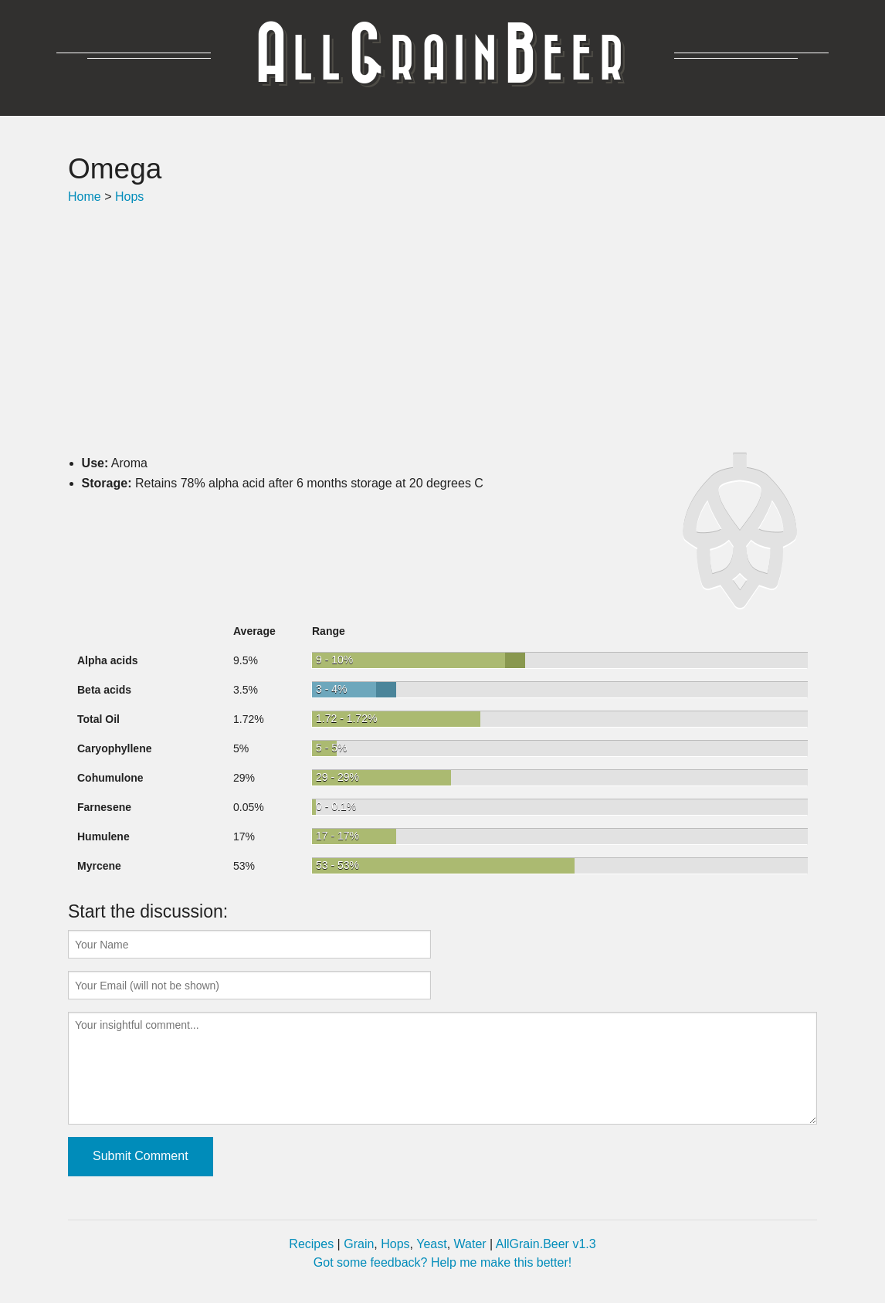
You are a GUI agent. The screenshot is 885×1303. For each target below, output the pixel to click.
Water (470, 1243)
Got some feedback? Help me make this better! (442, 1262)
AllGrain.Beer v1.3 (546, 1243)
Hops (129, 196)
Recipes (311, 1243)
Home (84, 196)
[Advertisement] (442, 330)
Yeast (431, 1243)
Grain (359, 1243)
